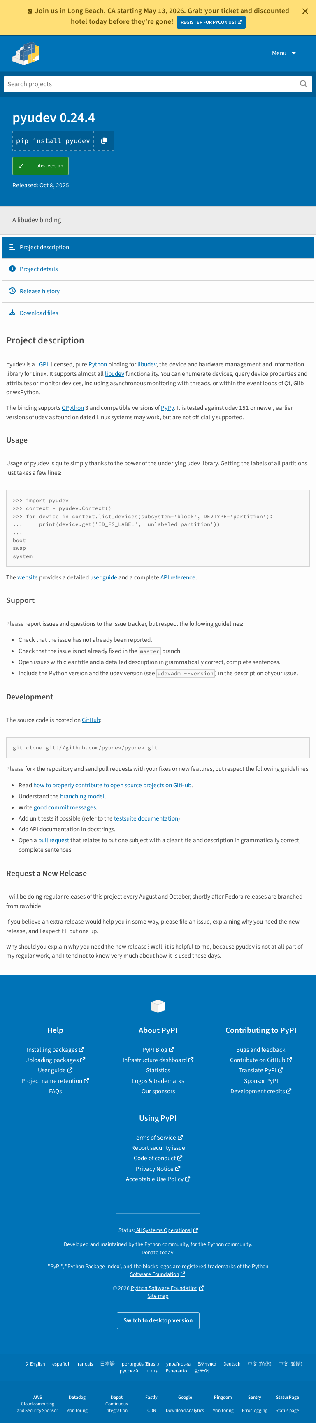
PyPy (167, 407)
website (27, 577)
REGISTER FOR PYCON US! (208, 22)
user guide (103, 577)
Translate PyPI (257, 1070)
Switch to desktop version (158, 1320)
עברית (152, 1371)
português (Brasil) (140, 1364)
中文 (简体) (260, 1364)
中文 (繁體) (290, 1364)
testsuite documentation (146, 818)
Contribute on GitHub (257, 1059)
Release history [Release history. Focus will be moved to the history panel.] (34, 291)
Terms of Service (154, 1137)
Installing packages (52, 1049)
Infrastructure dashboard (155, 1059)
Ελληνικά (207, 1364)
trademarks (222, 1266)
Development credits (257, 1091)
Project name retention (51, 1080)
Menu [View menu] (284, 52)
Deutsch (232, 1364)
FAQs (55, 1091)
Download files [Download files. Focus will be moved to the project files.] (33, 312)
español (60, 1364)
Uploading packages (52, 1059)
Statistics (158, 1070)
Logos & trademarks (158, 1080)
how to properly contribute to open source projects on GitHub (112, 785)
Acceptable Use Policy (155, 1179)
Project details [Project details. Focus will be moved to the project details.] (33, 269)
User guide (52, 1070)
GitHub (91, 719)
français (84, 1364)
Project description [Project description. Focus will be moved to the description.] (38, 247)
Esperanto (176, 1371)
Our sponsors (158, 1091)
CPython (73, 407)
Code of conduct (155, 1158)
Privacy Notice (155, 1168)
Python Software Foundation (164, 1288)
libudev (146, 364)
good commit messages (65, 807)
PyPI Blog (154, 1049)
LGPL (42, 364)
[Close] (305, 11)
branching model (82, 796)
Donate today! (158, 1252)
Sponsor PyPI (261, 1080)
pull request (53, 840)
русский (129, 1371)
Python (97, 364)
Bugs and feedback (261, 1049)
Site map (158, 1296)
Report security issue (158, 1147)
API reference (177, 577)
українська (178, 1364)
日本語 (107, 1364)
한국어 (201, 1371)
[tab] (158, 247)
